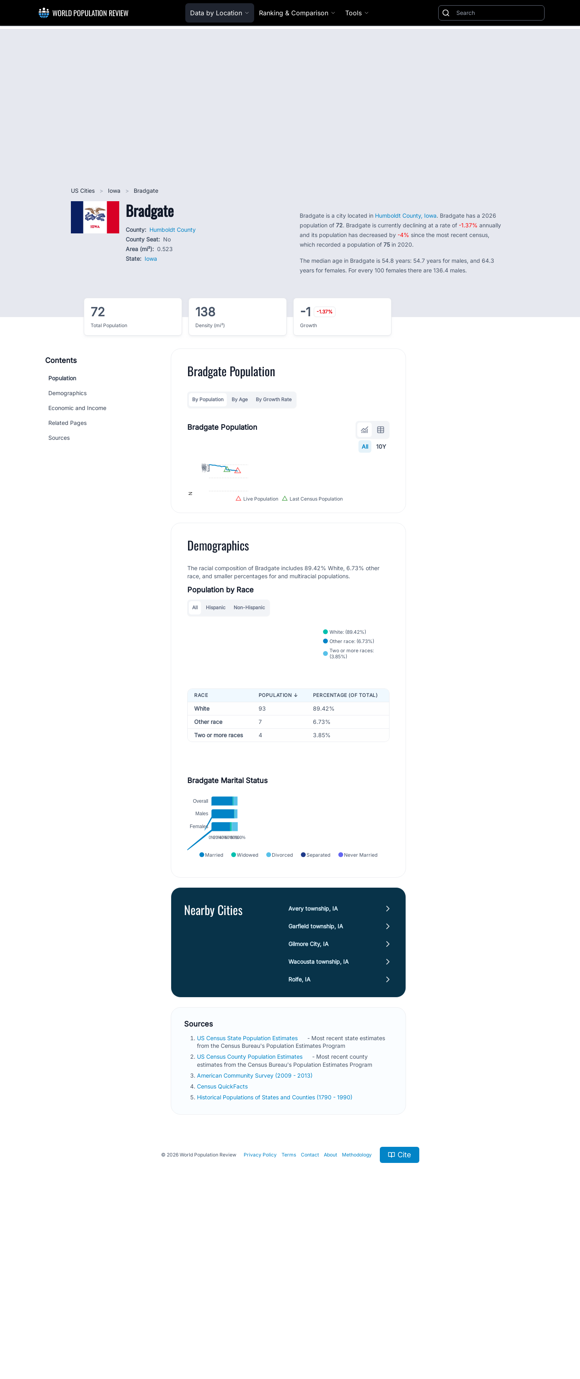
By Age (240, 399)
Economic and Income (77, 407)
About (330, 1319)
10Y (381, 446)
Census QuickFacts (223, 1250)
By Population (208, 399)
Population (62, 378)
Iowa (115, 190)
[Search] (498, 13)
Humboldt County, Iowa (406, 215)
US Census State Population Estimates (248, 1202)
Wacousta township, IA (318, 1126)
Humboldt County (172, 229)
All (365, 446)
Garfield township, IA (315, 1090)
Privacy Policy (260, 1319)
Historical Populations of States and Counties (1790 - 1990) (275, 1261)
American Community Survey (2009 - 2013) (255, 1240)
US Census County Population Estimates (250, 1221)
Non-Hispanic (249, 706)
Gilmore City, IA (308, 1108)
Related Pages (67, 422)
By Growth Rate (274, 399)
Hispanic (216, 706)
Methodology (357, 1319)
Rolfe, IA (299, 1143)
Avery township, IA (313, 1073)
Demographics (67, 393)
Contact (310, 1319)
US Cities (83, 190)
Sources (59, 437)
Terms (289, 1319)
